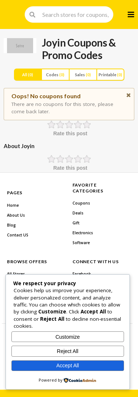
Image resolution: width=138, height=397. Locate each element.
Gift (75, 222)
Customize (68, 337)
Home (13, 205)
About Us (16, 215)
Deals (78, 213)
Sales (83, 74)
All (27, 74)
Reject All (67, 351)
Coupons (81, 203)
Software (81, 242)
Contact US (17, 235)
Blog (11, 225)
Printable (110, 74)
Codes (55, 74)
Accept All (67, 365)
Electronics (82, 232)
